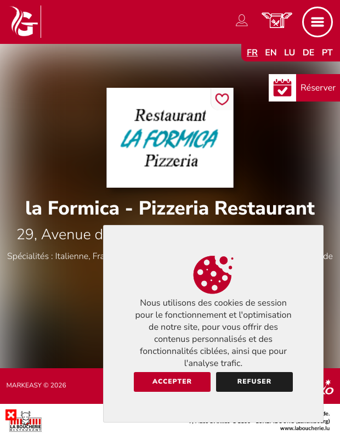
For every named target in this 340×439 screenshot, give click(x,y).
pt (327, 53)
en (271, 53)
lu (289, 53)
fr (252, 53)
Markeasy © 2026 (36, 385)
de (309, 53)
